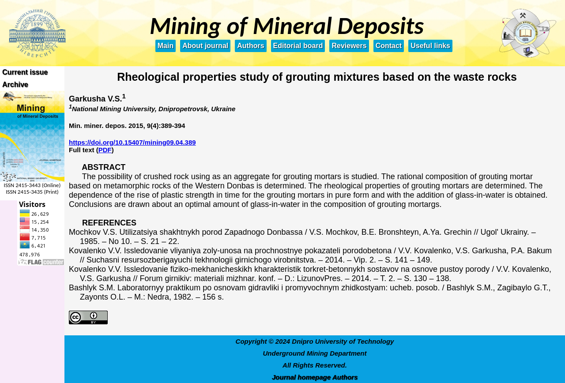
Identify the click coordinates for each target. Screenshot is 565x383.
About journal (205, 45)
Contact (389, 45)
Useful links (430, 45)
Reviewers (348, 45)
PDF (105, 150)
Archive (15, 84)
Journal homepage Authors (315, 377)
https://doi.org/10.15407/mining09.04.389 (132, 142)
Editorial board (298, 45)
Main (165, 45)
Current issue (25, 72)
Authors (250, 45)
